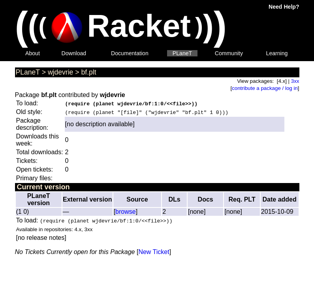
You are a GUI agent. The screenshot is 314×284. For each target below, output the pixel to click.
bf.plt (88, 72)
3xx (295, 81)
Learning (277, 53)
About (32, 53)
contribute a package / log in (265, 88)
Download (74, 53)
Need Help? (284, 7)
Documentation (130, 53)
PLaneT (182, 53)
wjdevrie (60, 72)
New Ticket (153, 251)
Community (229, 53)
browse (125, 211)
